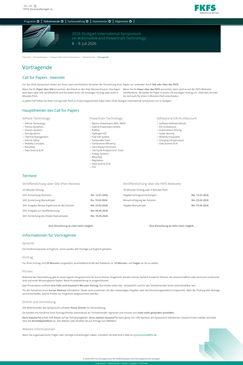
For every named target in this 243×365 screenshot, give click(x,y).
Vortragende (103, 57)
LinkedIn (133, 363)
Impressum (100, 363)
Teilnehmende (52, 21)
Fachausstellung (76, 21)
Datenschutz (114, 363)
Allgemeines (121, 21)
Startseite (26, 57)
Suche (124, 363)
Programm (30, 21)
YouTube (143, 363)
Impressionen (100, 21)
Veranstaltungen (40, 57)
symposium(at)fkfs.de (145, 334)
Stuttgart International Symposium (65, 57)
